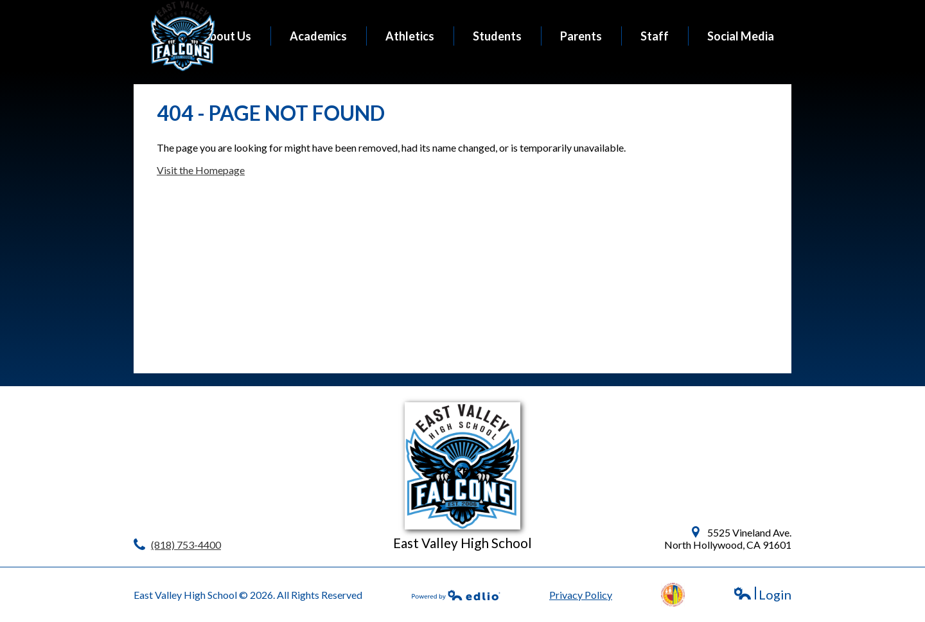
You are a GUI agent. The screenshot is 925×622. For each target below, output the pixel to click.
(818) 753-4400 (186, 544)
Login (762, 595)
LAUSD (673, 595)
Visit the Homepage (201, 170)
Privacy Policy (580, 595)
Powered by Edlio (456, 595)
